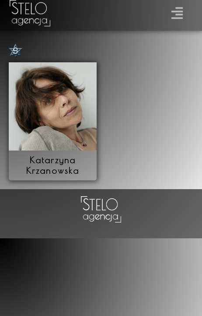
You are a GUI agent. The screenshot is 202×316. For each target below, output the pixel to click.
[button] (177, 11)
